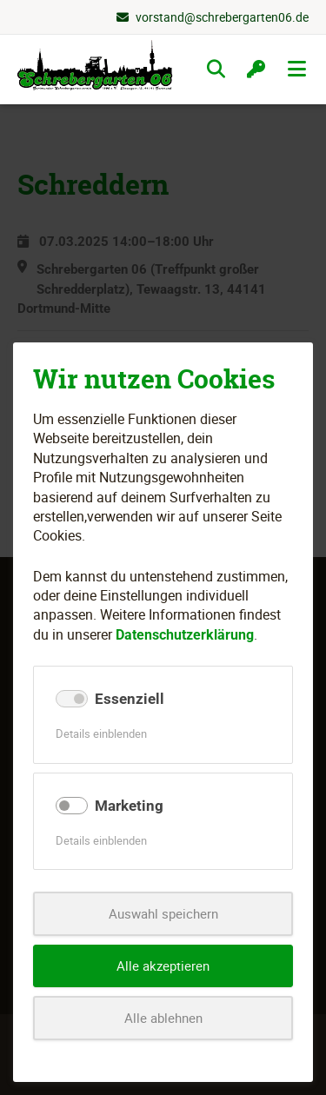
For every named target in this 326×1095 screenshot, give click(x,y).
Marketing (129, 805)
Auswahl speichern (163, 913)
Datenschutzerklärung (185, 635)
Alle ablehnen (163, 1017)
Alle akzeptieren (163, 965)
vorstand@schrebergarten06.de (222, 17)
